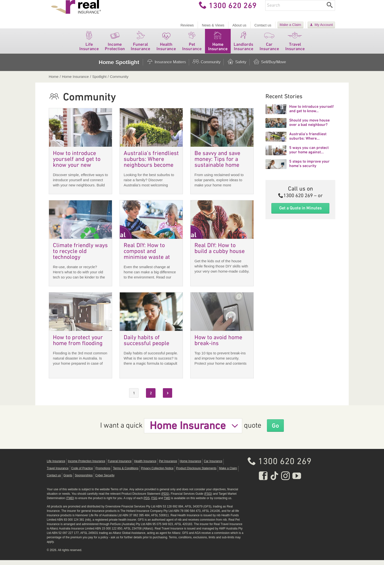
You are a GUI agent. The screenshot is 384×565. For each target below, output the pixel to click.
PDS (165, 498)
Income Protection (115, 45)
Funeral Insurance (140, 45)
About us (239, 25)
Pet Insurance (192, 45)
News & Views (213, 25)
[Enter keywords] (294, 10)
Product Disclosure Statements (196, 473)
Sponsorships (84, 480)
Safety (236, 67)
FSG (208, 498)
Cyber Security (105, 480)
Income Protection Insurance (86, 466)
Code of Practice (82, 473)
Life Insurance (89, 45)
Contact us (262, 25)
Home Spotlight (119, 67)
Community (206, 67)
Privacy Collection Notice (157, 473)
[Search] (329, 10)
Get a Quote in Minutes (300, 212)
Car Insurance (269, 45)
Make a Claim (290, 25)
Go (275, 430)
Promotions (103, 473)
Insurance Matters (166, 67)
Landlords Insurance (243, 45)
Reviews (187, 25)
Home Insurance (218, 45)
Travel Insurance (295, 45)
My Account (324, 25)
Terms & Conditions (125, 473)
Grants (67, 480)
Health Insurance (166, 45)
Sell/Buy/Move (269, 67)
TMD (70, 503)
